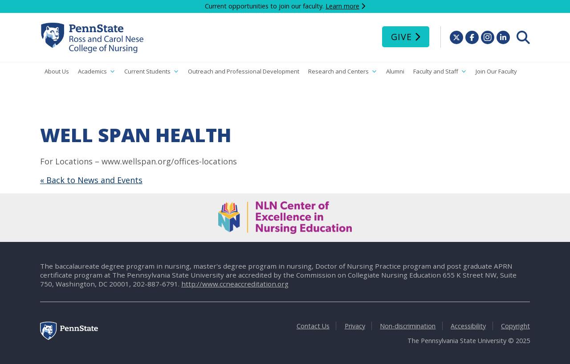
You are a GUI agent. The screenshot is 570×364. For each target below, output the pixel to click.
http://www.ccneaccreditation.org (235, 283)
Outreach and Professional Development (243, 71)
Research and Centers (342, 71)
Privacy (355, 326)
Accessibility (468, 326)
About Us (57, 71)
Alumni (395, 71)
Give (401, 37)
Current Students (151, 71)
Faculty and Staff (440, 71)
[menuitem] (523, 37)
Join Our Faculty (496, 71)
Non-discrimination (408, 326)
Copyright (515, 326)
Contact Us (313, 326)
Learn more (342, 6)
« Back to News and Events (91, 180)
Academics (96, 71)
